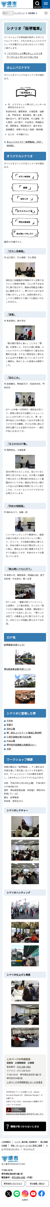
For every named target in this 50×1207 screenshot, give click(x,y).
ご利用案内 (6, 1141)
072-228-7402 (24, 1066)
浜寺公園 (11, 728)
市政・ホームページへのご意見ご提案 (26, 1145)
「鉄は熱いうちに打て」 (20, 569)
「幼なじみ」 (14, 377)
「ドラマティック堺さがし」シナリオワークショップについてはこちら (24, 55)
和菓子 (10, 724)
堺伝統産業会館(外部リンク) (17, 669)
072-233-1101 (18, 1177)
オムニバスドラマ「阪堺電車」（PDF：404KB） (25, 143)
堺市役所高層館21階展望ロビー (21, 744)
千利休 (10, 720)
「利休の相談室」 (16, 506)
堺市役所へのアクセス (13, 1183)
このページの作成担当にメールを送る (24, 1082)
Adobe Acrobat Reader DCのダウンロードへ (25, 1111)
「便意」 (11, 314)
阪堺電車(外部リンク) (14, 644)
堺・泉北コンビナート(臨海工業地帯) (24, 732)
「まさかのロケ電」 (17, 443)
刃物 (9, 748)
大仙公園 (11, 740)
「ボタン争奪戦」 (16, 251)
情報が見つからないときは (24, 1126)
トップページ (19, 13)
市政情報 (31, 13)
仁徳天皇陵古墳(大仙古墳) (19, 736)
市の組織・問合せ (37, 1183)
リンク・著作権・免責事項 (25, 1141)
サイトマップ (28, 1149)
